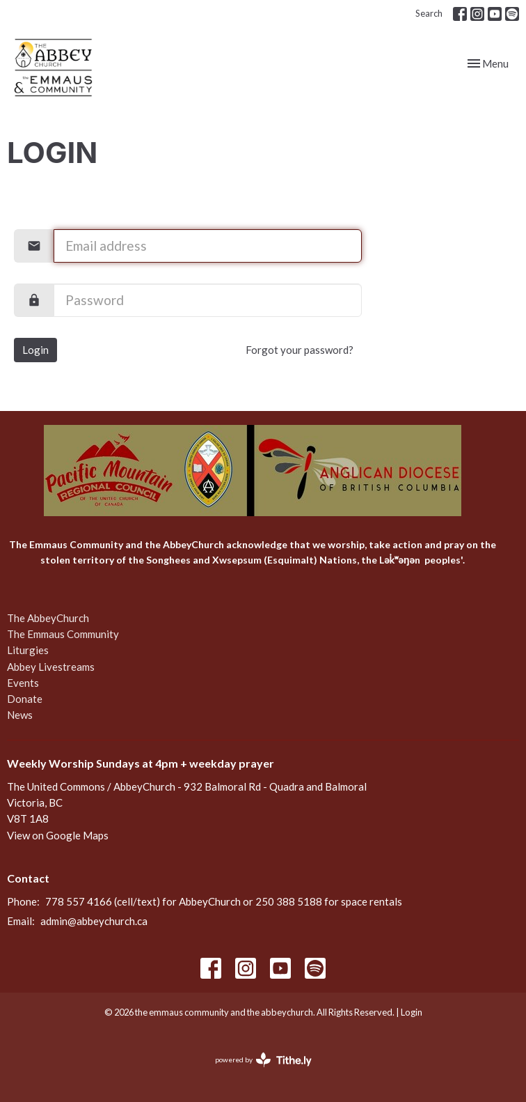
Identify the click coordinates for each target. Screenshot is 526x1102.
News (20, 714)
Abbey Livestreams (51, 666)
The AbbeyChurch (48, 618)
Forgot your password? (299, 349)
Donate (24, 698)
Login (35, 349)
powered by (263, 1060)
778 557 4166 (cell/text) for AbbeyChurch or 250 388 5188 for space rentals (223, 901)
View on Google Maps (58, 835)
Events (23, 682)
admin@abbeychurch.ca (94, 921)
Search (429, 13)
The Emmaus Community (63, 634)
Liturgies (28, 650)
